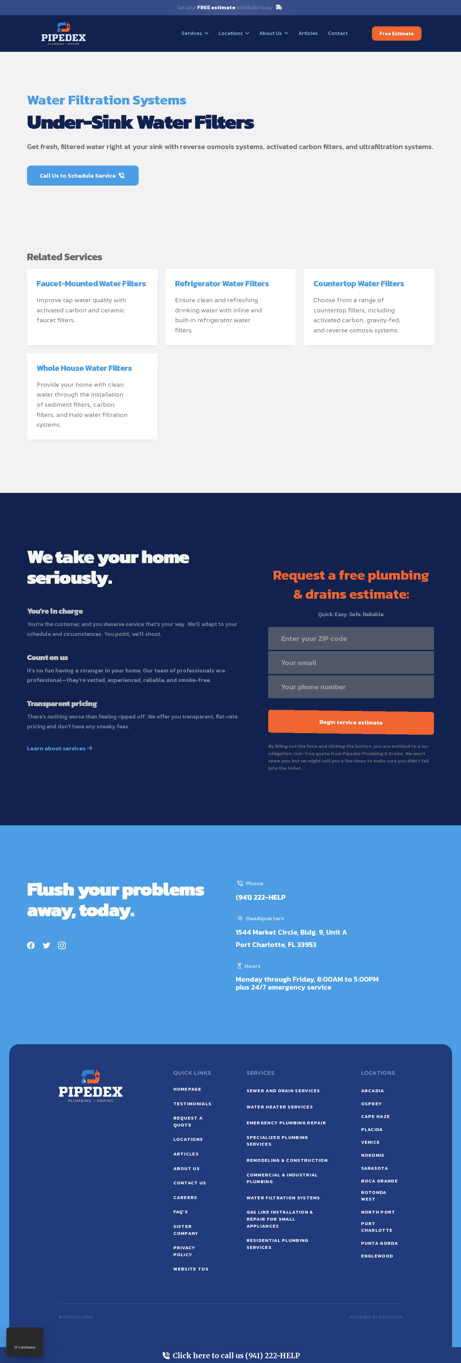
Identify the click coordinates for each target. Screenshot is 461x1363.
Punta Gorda (379, 1243)
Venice (370, 1142)
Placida (372, 1129)
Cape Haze (375, 1116)
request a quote (188, 1121)
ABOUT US (186, 1168)
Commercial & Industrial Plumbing (282, 1178)
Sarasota (374, 1168)
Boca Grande (379, 1180)
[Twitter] (46, 944)
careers (185, 1197)
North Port (378, 1212)
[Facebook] (31, 944)
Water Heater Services (280, 1106)
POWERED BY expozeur (376, 1317)
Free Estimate (397, 33)
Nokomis (373, 1155)
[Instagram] (62, 944)
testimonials (192, 1103)
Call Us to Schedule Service (82, 175)
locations (188, 1139)
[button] (195, 33)
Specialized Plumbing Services (277, 1141)
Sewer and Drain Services (283, 1090)
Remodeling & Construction (287, 1160)
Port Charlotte (377, 1227)
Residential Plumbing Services (278, 1244)
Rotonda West (374, 1196)
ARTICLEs (186, 1153)
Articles (308, 33)
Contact (338, 33)
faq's (180, 1211)
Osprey (371, 1103)
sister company (186, 1230)
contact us (189, 1182)
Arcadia (372, 1090)
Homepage (187, 1089)
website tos (191, 1268)
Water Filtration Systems (283, 1197)
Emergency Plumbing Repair (286, 1122)
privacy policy (184, 1251)
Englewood (377, 1255)
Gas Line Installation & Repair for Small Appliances (280, 1219)
